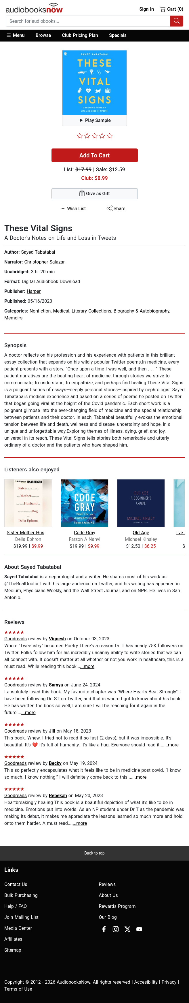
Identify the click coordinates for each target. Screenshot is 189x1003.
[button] (18, 36)
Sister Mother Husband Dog (28, 532)
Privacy (169, 982)
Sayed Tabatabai (38, 252)
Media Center (18, 928)
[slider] (94, 136)
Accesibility (146, 982)
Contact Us (15, 884)
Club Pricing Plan (80, 35)
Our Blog (108, 917)
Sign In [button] (146, 9)
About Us (108, 895)
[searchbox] (88, 21)
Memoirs (13, 318)
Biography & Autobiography (141, 311)
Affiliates (13, 939)
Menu (15, 35)
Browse (43, 35)
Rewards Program (117, 906)
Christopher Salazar (44, 262)
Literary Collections (91, 311)
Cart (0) (171, 9)
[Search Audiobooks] (176, 21)
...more (87, 666)
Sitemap (12, 950)
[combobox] (94, 21)
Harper (34, 291)
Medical (61, 311)
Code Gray (84, 532)
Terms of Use (18, 989)
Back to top (94, 853)
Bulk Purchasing (21, 895)
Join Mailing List (21, 917)
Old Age (141, 532)
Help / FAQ (15, 906)
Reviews (107, 884)
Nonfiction (40, 311)
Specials (118, 35)
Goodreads (15, 638)
